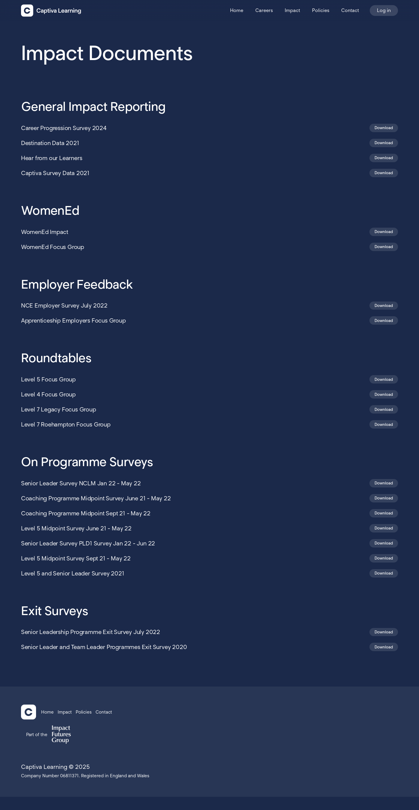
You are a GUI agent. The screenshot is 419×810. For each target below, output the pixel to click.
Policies (320, 10)
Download (382, 128)
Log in (384, 10)
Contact (350, 10)
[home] (51, 11)
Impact (292, 10)
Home (236, 10)
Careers (264, 10)
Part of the (36, 748)
